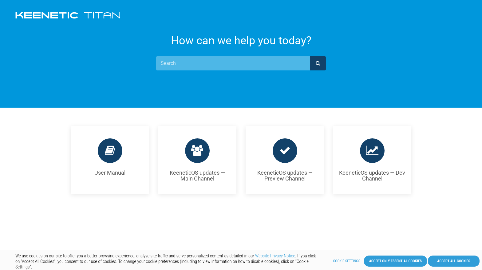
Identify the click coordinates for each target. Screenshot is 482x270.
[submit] (318, 63)
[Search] (233, 63)
